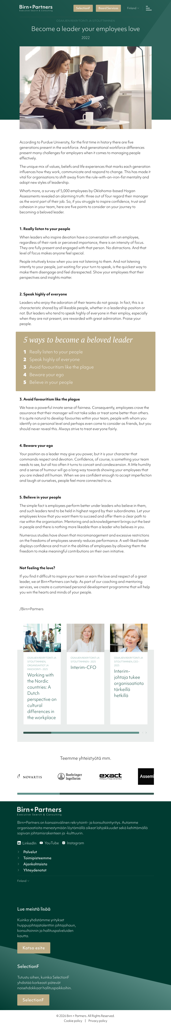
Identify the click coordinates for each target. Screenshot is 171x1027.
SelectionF (83, 8)
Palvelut (27, 851)
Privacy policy (97, 1021)
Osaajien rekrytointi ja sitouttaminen (85, 20)
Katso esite (34, 948)
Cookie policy (73, 1021)
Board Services (108, 8)
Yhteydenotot (31, 870)
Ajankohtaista (32, 864)
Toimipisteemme (34, 857)
